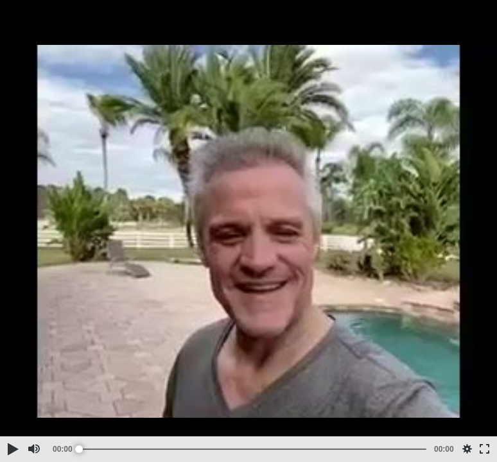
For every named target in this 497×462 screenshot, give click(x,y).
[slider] (252, 449)
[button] (12, 449)
